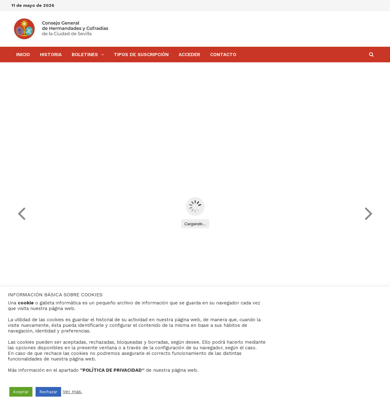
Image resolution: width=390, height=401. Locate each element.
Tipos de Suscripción (141, 54)
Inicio (23, 54)
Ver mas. (72, 391)
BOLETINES (85, 54)
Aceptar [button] (21, 391)
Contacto (223, 54)
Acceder (189, 54)
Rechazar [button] (48, 391)
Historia (51, 54)
